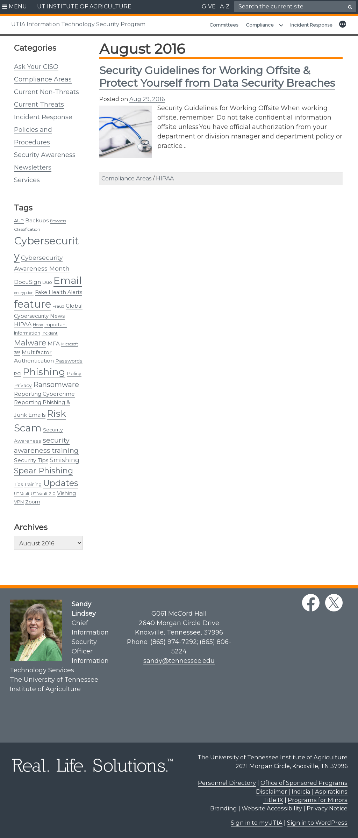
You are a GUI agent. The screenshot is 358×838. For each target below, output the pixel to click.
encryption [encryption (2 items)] (24, 293)
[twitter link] (334, 602)
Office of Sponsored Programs (304, 782)
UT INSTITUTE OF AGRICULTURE (84, 6)
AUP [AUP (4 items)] (19, 220)
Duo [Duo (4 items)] (47, 282)
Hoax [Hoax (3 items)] (38, 324)
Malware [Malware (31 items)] (30, 342)
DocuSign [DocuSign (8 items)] (27, 282)
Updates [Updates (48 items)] (60, 483)
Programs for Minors (318, 799)
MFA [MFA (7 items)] (54, 343)
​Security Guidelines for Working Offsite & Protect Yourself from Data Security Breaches (217, 76)
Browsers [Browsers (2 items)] (58, 221)
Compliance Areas (43, 79)
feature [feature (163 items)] (32, 304)
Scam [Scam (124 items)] (28, 428)
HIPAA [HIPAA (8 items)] (22, 324)
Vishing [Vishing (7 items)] (66, 493)
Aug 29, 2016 (147, 99)
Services (27, 180)
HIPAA (165, 178)
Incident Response (311, 25)
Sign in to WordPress (317, 822)
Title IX (273, 799)
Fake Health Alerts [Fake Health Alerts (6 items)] (58, 292)
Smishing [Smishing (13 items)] (64, 460)
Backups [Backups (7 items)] (37, 220)
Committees (223, 25)
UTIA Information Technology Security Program (78, 24)
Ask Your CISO (36, 67)
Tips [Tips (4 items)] (18, 484)
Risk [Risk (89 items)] (56, 413)
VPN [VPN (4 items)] (19, 501)
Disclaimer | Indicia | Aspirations (302, 791)
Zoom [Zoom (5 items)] (32, 501)
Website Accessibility (272, 808)
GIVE (209, 6)
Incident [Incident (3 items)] (50, 333)
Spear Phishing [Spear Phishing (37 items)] (43, 470)
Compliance (260, 25)
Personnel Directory (227, 782)
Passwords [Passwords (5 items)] (69, 361)
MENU (18, 6)
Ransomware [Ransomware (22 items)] (56, 384)
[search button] (350, 7)
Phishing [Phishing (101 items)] (44, 372)
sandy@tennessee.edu (179, 661)
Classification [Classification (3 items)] (27, 229)
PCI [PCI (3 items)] (17, 373)
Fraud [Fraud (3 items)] (58, 306)
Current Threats (39, 104)
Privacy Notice (327, 808)
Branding (223, 808)
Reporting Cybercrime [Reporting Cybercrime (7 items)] (44, 394)
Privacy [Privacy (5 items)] (23, 385)
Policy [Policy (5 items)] (74, 373)
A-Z (225, 6)
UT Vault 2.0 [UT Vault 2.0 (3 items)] (43, 493)
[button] (14, 7)
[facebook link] (311, 602)
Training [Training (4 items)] (33, 484)
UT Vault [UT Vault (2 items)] (21, 494)
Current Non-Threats (46, 92)
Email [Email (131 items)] (67, 280)
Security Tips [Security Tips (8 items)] (31, 460)
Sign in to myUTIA (256, 822)
